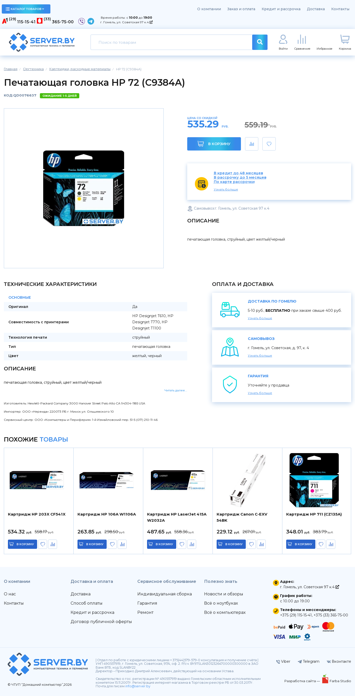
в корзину (25, 544)
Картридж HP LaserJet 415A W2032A (176, 517)
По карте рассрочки (234, 182)
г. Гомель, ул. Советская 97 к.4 (126, 22)
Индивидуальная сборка (164, 594)
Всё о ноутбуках (221, 603)
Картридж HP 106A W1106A (106, 514)
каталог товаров (25, 9)
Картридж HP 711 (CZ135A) (314, 514)
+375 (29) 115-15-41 (296, 615)
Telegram (308, 661)
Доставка (316, 9)
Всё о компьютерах (225, 612)
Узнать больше (226, 189)
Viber (283, 661)
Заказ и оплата (241, 9)
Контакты (340, 9)
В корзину (213, 144)
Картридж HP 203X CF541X (36, 514)
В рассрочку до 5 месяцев (240, 177)
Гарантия (147, 603)
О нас (10, 594)
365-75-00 (63, 21)
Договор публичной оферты (101, 621)
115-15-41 (26, 21)
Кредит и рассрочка (281, 9)
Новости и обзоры (223, 594)
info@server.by (137, 686)
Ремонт (145, 612)
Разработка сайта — (302, 681)
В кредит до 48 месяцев (238, 173)
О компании (209, 9)
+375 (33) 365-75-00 (331, 615)
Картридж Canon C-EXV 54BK (242, 517)
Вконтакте (339, 661)
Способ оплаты (87, 603)
